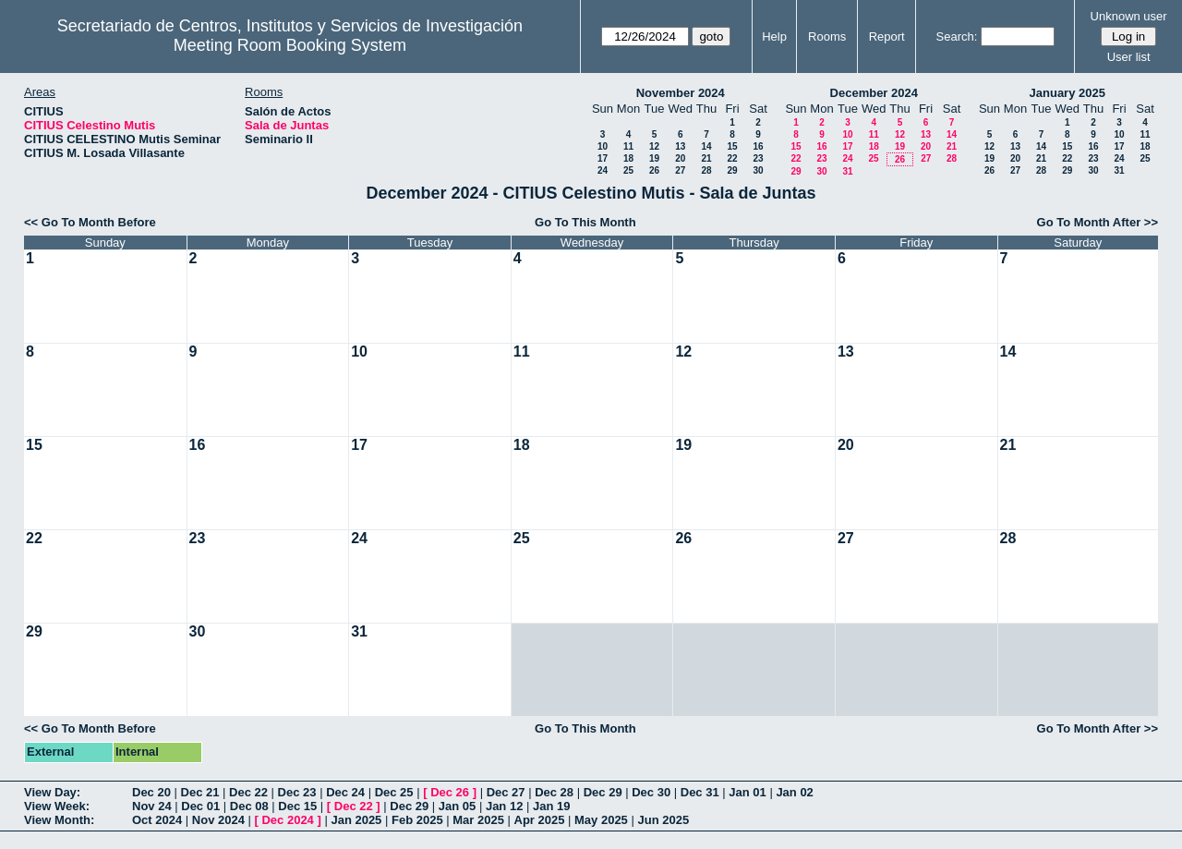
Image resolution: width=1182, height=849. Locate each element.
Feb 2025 (417, 820)
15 (732, 146)
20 (680, 158)
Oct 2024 (157, 820)
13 (680, 146)
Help (774, 36)
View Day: (52, 792)
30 (758, 170)
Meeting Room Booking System (290, 45)
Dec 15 (297, 806)
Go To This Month (585, 222)
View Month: (59, 820)
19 (654, 158)
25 (628, 170)
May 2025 (601, 820)
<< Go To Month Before (90, 222)
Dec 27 (506, 792)
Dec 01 (200, 806)
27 (680, 170)
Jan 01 (747, 792)
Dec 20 (151, 792)
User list (1129, 57)
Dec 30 (651, 792)
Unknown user (1129, 16)
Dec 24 (345, 792)
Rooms (827, 36)
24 (602, 170)
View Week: (57, 806)
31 (847, 171)
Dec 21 (200, 792)
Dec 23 (297, 792)
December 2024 (874, 93)
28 (706, 170)
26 (654, 170)
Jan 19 (551, 806)
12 (654, 146)
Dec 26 (449, 792)
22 (732, 158)
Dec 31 (700, 792)
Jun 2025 (663, 820)
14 (706, 146)
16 (758, 146)
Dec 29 (603, 792)
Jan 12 (504, 806)
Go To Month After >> (1097, 222)
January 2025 (1067, 93)
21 (706, 158)
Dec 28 (554, 792)
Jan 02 (794, 792)
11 (628, 146)
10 (602, 146)
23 (758, 158)
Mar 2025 (478, 820)
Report (887, 36)
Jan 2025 (356, 820)
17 (602, 158)
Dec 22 (248, 792)
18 (628, 158)
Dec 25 (394, 792)
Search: (957, 36)
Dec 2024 (287, 820)
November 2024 (680, 93)
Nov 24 (152, 806)
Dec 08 (249, 806)
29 (732, 170)
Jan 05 (457, 806)
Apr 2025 (539, 820)
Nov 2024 (218, 820)
